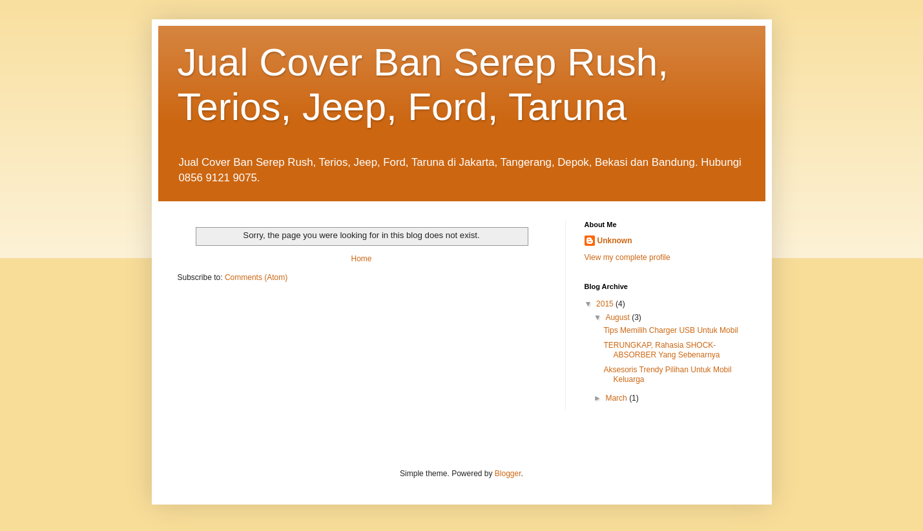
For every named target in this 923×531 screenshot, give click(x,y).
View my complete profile (627, 257)
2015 (606, 303)
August (618, 317)
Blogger (508, 473)
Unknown (614, 240)
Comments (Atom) (256, 277)
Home (361, 258)
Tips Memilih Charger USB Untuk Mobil (670, 330)
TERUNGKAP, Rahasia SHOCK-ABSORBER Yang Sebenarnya (661, 350)
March (617, 398)
